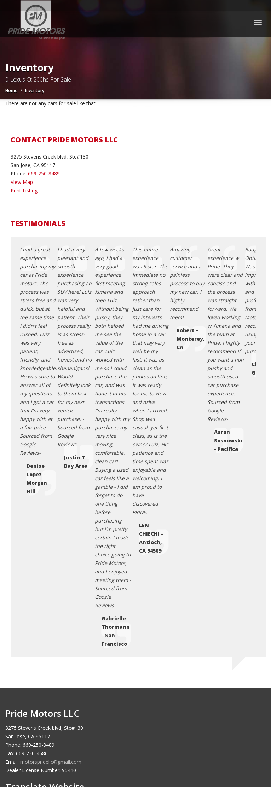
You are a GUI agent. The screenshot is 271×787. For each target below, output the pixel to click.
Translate (63, 476)
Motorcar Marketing (106, 712)
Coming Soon (40, 581)
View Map (22, 182)
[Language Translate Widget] (67, 463)
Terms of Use (40, 615)
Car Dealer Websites (32, 712)
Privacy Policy (40, 606)
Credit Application (45, 598)
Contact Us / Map (45, 589)
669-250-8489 (44, 173)
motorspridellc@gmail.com (50, 422)
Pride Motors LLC (56, 703)
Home (11, 91)
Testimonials (39, 623)
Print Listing (24, 190)
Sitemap (34, 631)
